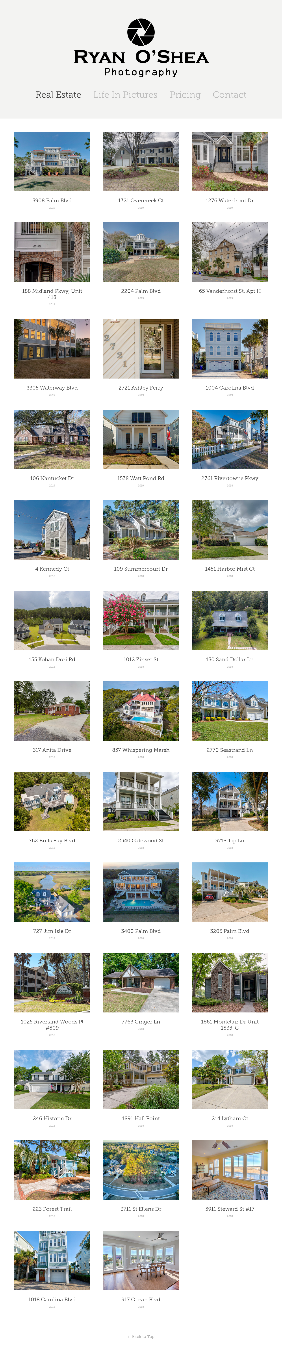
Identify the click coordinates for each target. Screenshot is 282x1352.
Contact (230, 95)
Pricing (185, 95)
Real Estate (58, 95)
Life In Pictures (125, 95)
